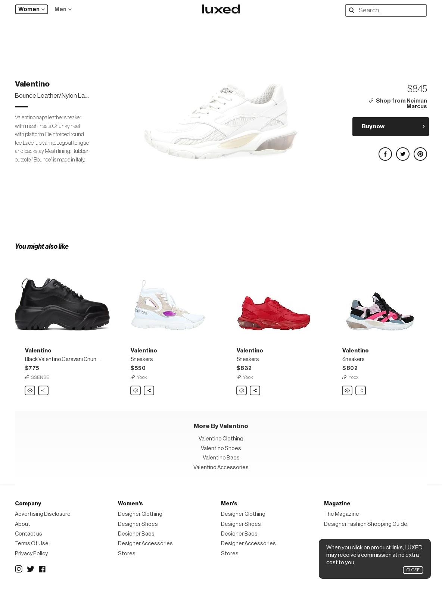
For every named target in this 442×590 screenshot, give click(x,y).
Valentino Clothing (221, 439)
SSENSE (40, 377)
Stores (127, 553)
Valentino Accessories (221, 467)
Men (60, 9)
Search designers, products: (353, 10)
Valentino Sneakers (136, 390)
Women (29, 9)
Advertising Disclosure (43, 514)
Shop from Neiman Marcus (401, 104)
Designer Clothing (140, 514)
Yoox (142, 377)
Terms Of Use (32, 543)
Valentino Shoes (221, 448)
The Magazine (341, 514)
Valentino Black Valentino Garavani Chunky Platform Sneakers (30, 390)
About (22, 524)
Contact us (28, 534)
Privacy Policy (31, 553)
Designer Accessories (145, 543)
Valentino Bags (221, 458)
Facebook (42, 569)
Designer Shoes (138, 524)
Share (44, 388)
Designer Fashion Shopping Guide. (366, 524)
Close (413, 570)
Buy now (373, 126)
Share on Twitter (402, 151)
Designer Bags (136, 534)
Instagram (18, 569)
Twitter (30, 569)
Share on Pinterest (420, 151)
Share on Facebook (385, 151)
